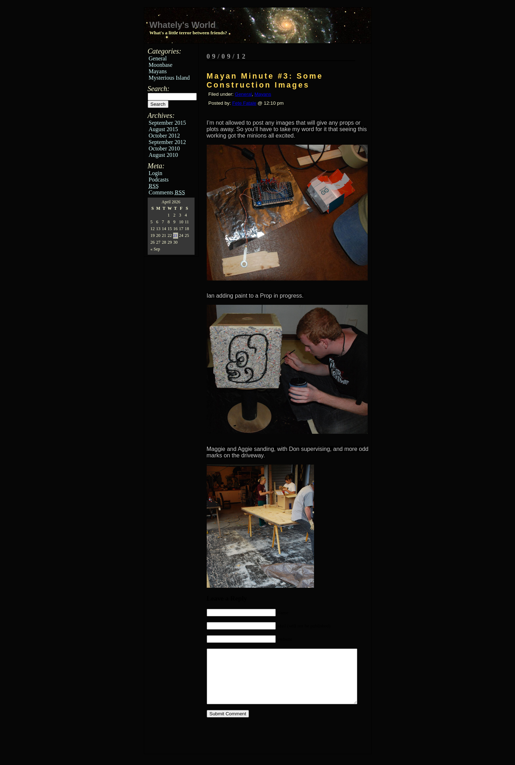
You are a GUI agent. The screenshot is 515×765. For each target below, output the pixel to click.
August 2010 (163, 155)
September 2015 (167, 123)
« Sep (155, 249)
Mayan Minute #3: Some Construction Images (265, 80)
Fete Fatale (244, 103)
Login (155, 173)
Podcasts (159, 180)
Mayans (158, 71)
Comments (167, 192)
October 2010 (164, 148)
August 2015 (163, 129)
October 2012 (164, 136)
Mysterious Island (169, 78)
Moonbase (161, 65)
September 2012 (167, 142)
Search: (159, 89)
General (158, 58)
